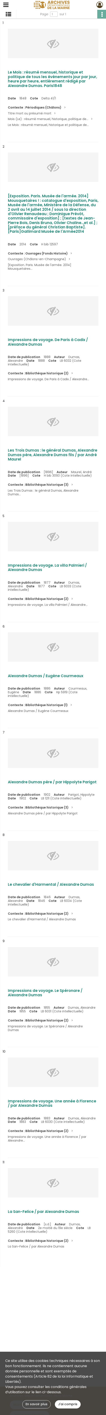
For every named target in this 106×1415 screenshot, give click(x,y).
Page (44, 14)
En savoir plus (36, 1404)
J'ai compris (67, 1404)
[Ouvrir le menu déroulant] (6, 5)
